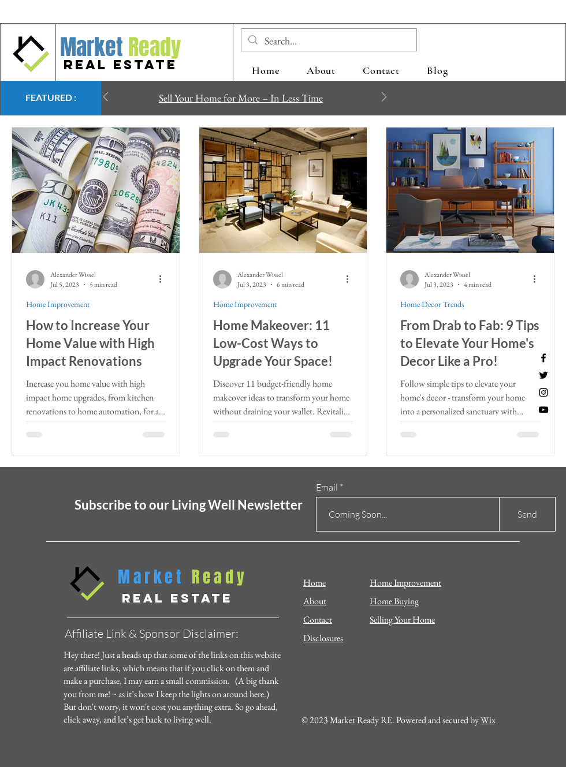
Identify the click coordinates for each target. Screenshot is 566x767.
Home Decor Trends (432, 304)
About (314, 601)
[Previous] (105, 97)
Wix (488, 720)
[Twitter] (543, 375)
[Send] (527, 514)
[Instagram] (543, 392)
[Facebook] (543, 358)
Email (327, 487)
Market (91, 47)
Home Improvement (58, 304)
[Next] (384, 97)
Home (314, 583)
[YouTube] (543, 410)
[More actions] (164, 279)
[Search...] (328, 41)
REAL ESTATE (120, 65)
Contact (317, 619)
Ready (152, 47)
